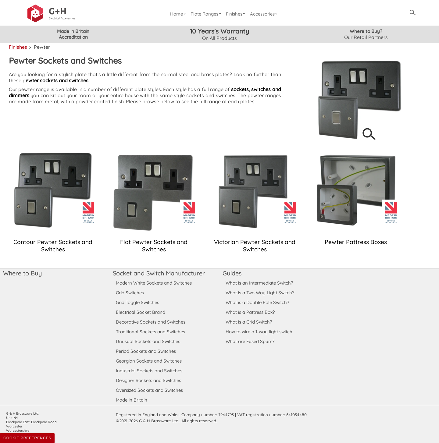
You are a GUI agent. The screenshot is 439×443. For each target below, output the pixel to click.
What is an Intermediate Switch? (259, 283)
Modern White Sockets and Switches (154, 283)
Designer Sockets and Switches (148, 380)
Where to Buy (22, 273)
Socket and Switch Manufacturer (158, 273)
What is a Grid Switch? (249, 322)
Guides (232, 273)
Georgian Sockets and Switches (149, 361)
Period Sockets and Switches (146, 351)
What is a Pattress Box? (250, 312)
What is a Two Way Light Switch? (260, 293)
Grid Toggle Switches (137, 302)
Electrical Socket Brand (140, 312)
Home (178, 14)
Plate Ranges (206, 14)
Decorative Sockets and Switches (150, 322)
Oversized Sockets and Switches (149, 390)
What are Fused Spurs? (250, 341)
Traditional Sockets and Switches (150, 332)
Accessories (264, 14)
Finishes (236, 14)
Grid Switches (130, 293)
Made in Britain (132, 400)
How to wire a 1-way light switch (259, 332)
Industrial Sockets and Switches (149, 371)
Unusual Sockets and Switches (148, 341)
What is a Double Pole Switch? (257, 302)
